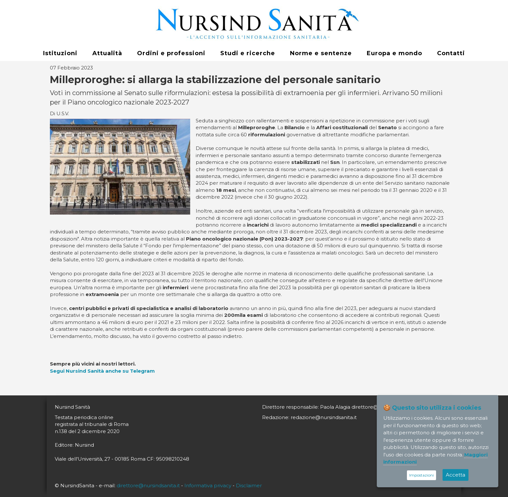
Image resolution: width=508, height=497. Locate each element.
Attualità (107, 53)
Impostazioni (421, 475)
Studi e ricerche (247, 53)
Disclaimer (249, 485)
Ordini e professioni (171, 53)
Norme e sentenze (321, 53)
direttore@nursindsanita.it (148, 485)
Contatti (451, 53)
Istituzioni (60, 53)
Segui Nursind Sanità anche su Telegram (102, 371)
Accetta (455, 475)
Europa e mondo (394, 53)
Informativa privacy (207, 485)
